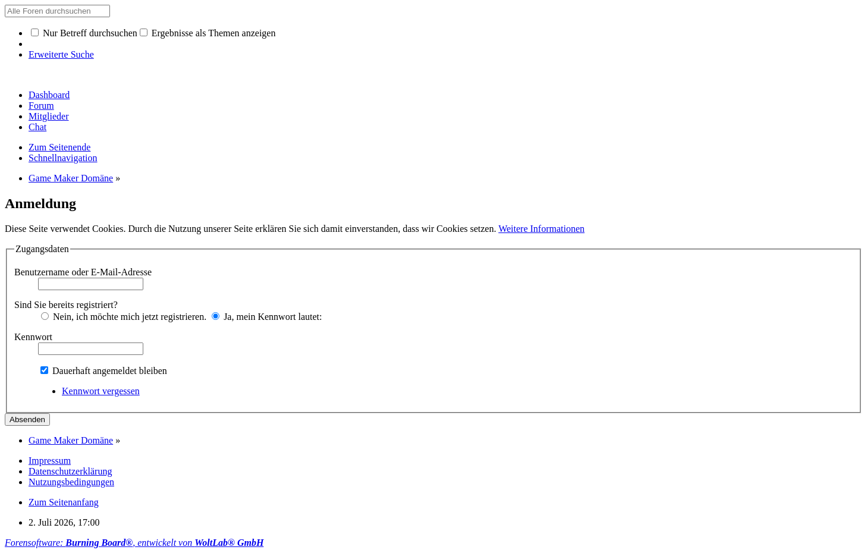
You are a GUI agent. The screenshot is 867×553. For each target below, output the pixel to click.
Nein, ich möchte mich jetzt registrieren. (123, 317)
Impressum (50, 460)
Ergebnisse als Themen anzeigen (208, 33)
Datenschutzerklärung (70, 471)
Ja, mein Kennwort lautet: (267, 317)
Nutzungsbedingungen (71, 482)
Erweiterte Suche (61, 54)
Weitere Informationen (541, 229)
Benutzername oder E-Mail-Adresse (83, 272)
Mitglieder (49, 116)
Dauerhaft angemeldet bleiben (103, 371)
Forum (41, 105)
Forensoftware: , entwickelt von (134, 543)
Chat (37, 127)
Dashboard (49, 95)
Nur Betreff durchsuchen (84, 33)
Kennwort (33, 337)
